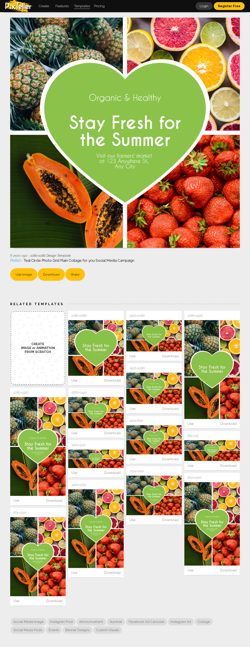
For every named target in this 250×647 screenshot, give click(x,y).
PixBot (15, 260)
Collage (204, 622)
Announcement (91, 622)
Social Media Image (28, 622)
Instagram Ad (181, 622)
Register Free (229, 6)
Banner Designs (77, 630)
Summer (116, 622)
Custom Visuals (107, 630)
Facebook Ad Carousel (146, 622)
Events (54, 630)
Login (204, 6)
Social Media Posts (27, 630)
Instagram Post (61, 622)
